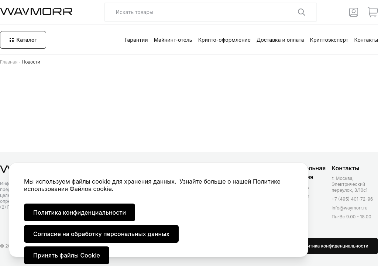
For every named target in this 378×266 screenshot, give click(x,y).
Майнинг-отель (173, 40)
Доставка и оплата (280, 40)
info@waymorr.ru (349, 208)
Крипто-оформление (224, 40)
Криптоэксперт (329, 40)
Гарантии (136, 40)
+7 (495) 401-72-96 (352, 199)
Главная (8, 62)
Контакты (366, 40)
